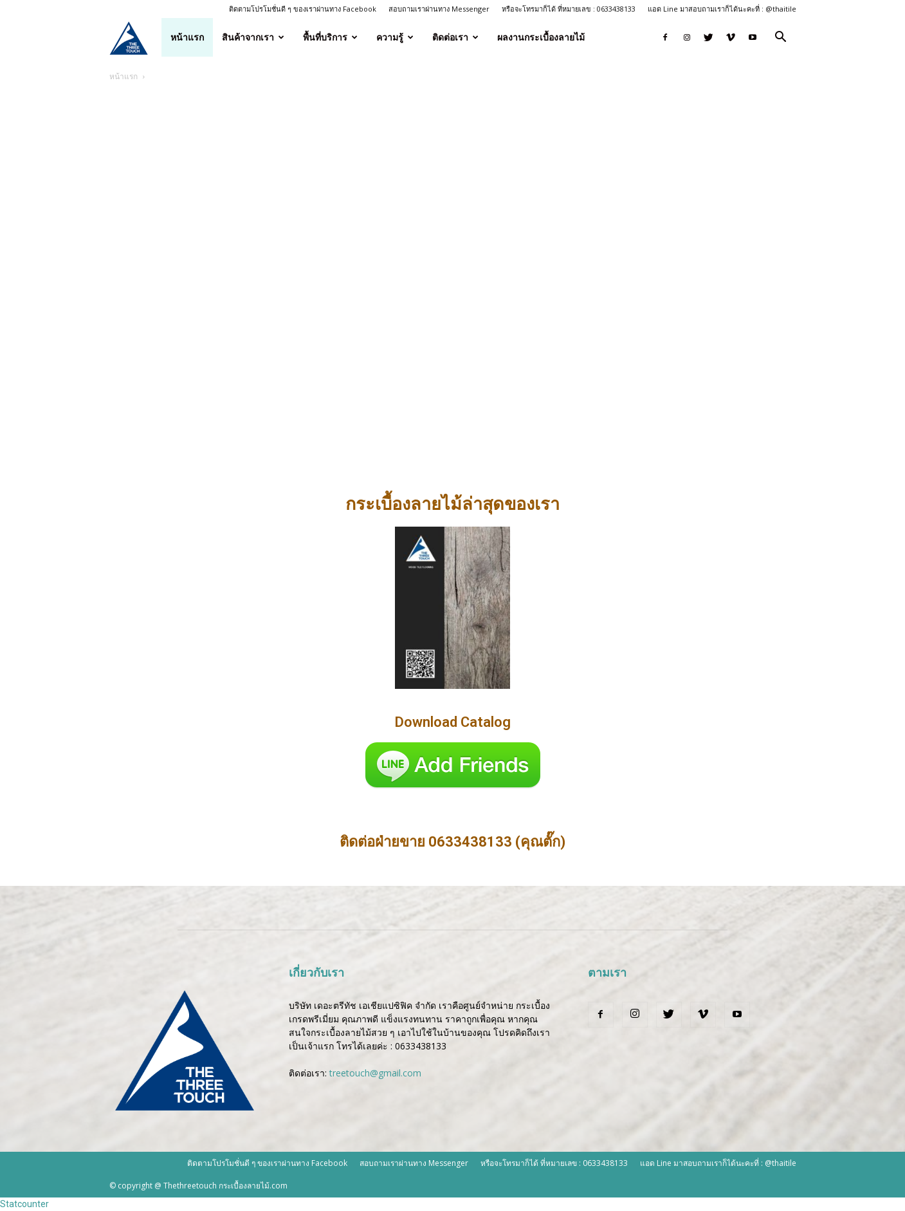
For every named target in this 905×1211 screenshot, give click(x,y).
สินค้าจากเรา (253, 37)
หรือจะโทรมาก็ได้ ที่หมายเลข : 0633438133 (568, 9)
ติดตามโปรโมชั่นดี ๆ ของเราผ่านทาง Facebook (302, 9)
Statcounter (24, 1204)
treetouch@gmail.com (375, 1073)
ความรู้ (395, 37)
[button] (780, 38)
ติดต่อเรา (455, 37)
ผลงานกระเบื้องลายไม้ (541, 37)
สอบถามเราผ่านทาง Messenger (439, 9)
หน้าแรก (187, 37)
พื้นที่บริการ (330, 37)
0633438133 (420, 1046)
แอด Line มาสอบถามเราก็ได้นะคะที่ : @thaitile (722, 9)
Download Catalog (453, 722)
